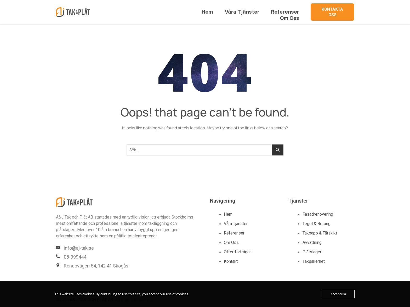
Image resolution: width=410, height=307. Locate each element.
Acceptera (338, 294)
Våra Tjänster (220, 9)
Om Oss (292, 9)
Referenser (259, 9)
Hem (188, 9)
